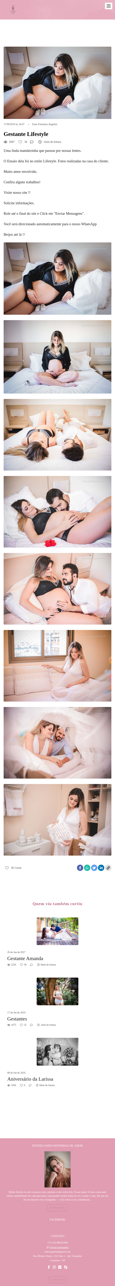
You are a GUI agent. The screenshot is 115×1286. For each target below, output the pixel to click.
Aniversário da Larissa (30, 1079)
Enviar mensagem (59, 1239)
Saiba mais (57, 1199)
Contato (57, 1271)
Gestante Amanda (25, 958)
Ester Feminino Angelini (44, 124)
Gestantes (17, 1019)
